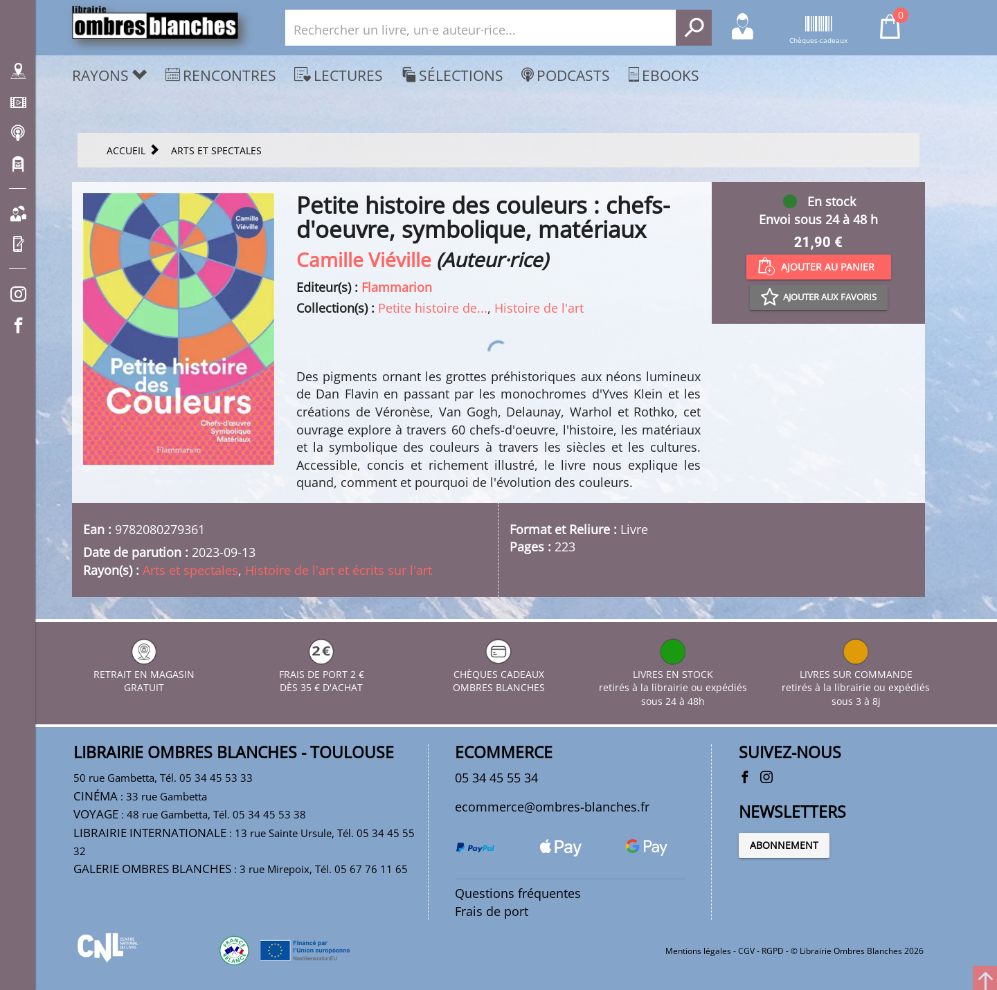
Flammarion (396, 287)
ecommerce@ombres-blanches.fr (552, 806)
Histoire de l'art (539, 308)
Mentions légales (698, 951)
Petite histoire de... (432, 308)
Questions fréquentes (518, 893)
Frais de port (491, 911)
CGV (746, 951)
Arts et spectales (190, 570)
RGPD (773, 951)
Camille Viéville (363, 259)
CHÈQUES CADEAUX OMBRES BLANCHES (499, 674)
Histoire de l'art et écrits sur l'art (338, 570)
